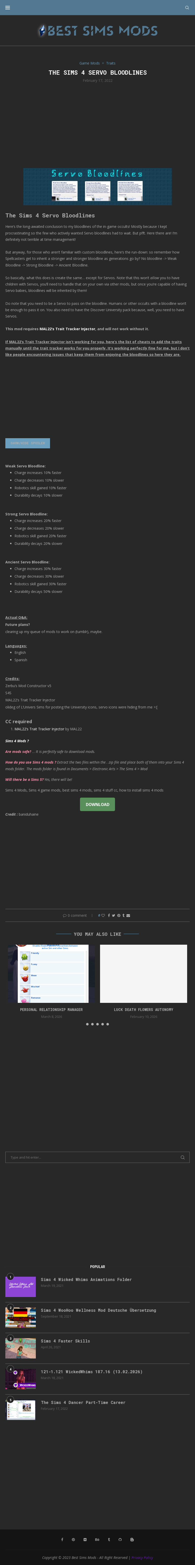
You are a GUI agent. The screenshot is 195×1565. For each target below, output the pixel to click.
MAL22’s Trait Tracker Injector (67, 328)
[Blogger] (132, 1539)
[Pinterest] (73, 1539)
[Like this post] (103, 915)
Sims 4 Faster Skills (65, 1340)
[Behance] (97, 1539)
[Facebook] (62, 1539)
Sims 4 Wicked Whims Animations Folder (86, 1279)
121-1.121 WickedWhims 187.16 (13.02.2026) (92, 1371)
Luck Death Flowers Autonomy (143, 1009)
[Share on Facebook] (109, 915)
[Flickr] (85, 1539)
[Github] (120, 1539)
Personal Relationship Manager (51, 1009)
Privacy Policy (142, 1557)
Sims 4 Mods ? (17, 740)
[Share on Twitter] (113, 915)
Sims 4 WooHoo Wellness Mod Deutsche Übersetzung (98, 1310)
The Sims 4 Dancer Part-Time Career (83, 1402)
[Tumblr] (109, 1539)
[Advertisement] (97, 125)
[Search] (187, 7)
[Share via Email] (128, 915)
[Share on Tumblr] (123, 915)
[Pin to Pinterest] (118, 915)
